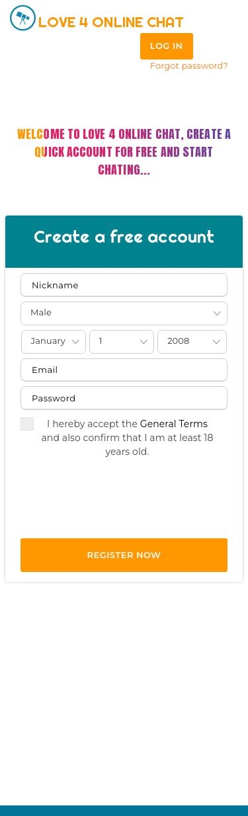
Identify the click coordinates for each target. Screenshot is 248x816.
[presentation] (121, 508)
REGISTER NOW (124, 555)
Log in (166, 45)
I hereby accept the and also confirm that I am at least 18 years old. (117, 437)
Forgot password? (189, 65)
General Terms (174, 424)
